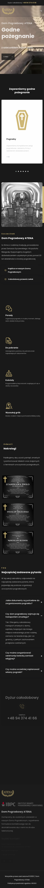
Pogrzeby (11, 139)
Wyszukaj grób (12, 412)
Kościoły (9, 380)
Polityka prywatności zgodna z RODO (22, 883)
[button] (16, 171)
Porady (9, 315)
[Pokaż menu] (41, 11)
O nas (8, 59)
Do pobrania (11, 347)
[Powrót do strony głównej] (8, 11)
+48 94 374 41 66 (29, 3)
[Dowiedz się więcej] (22, 157)
